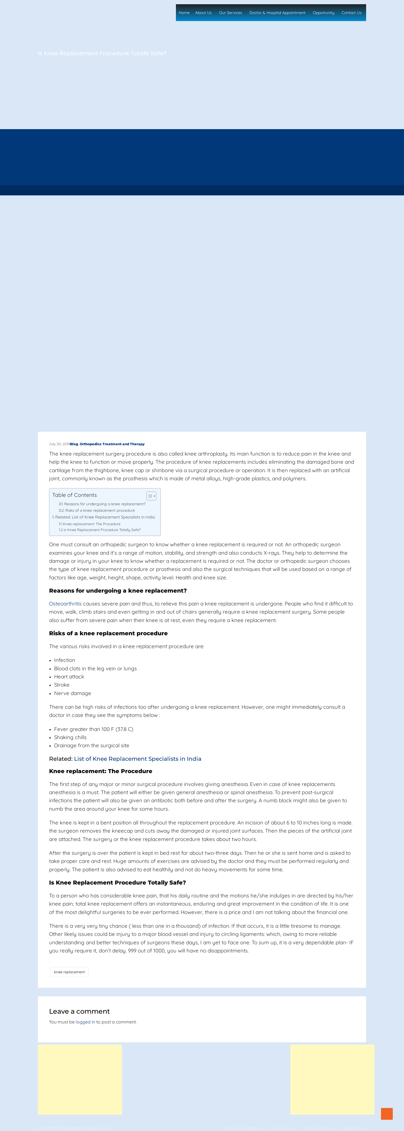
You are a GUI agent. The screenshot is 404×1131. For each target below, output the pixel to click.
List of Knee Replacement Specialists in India (137, 758)
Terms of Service (318, 1128)
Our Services (230, 12)
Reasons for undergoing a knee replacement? (105, 503)
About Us (203, 12)
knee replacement (69, 972)
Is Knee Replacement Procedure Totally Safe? (102, 529)
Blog (74, 444)
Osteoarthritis (65, 603)
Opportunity (323, 12)
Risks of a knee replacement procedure (100, 510)
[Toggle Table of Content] (148, 496)
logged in (85, 1022)
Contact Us (352, 12)
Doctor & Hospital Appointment (277, 12)
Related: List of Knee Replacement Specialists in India (105, 517)
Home (184, 12)
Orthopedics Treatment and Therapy (112, 444)
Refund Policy (354, 1128)
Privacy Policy (283, 1128)
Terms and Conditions (242, 1128)
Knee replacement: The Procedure (91, 524)
